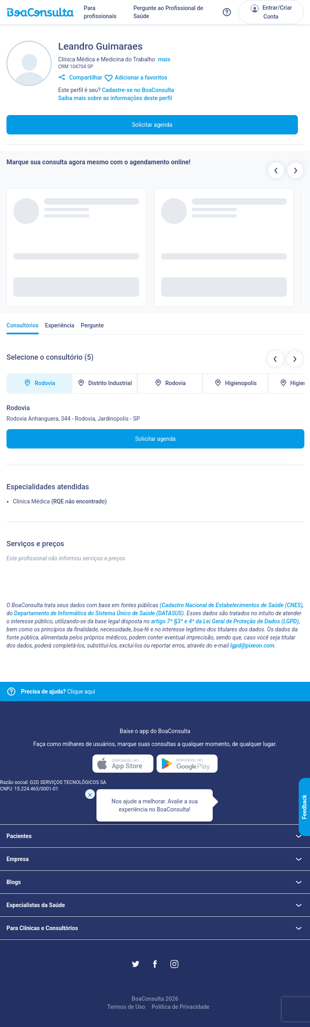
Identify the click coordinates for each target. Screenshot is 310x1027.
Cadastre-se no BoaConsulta (138, 90)
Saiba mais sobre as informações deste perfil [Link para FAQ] (115, 98)
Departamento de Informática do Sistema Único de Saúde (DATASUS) (99, 613)
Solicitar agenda (152, 125)
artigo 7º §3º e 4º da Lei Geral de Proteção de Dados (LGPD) (225, 621)
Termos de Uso (126, 1007)
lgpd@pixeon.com (252, 645)
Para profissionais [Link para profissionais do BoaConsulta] (100, 12)
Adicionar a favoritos (135, 78)
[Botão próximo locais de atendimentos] (295, 359)
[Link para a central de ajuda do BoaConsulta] (227, 12)
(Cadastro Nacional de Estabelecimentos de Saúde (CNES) (231, 605)
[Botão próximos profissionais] (295, 170)
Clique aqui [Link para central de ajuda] (58, 691)
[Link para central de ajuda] (11, 691)
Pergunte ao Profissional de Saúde (168, 12)
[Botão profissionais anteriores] (276, 170)
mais (164, 59)
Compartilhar (80, 78)
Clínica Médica (31, 501)
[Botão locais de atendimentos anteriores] (275, 359)
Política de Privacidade (180, 1007)
